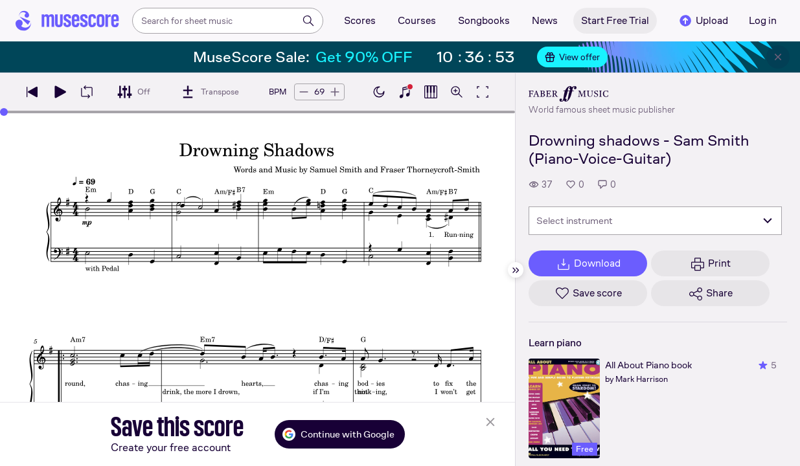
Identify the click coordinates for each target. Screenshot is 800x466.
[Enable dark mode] (379, 92)
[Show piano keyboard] (405, 92)
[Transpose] (209, 92)
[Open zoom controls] (457, 92)
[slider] (4, 112)
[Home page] (67, 20)
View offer (572, 57)
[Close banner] (778, 57)
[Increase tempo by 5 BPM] (335, 92)
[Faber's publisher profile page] (602, 94)
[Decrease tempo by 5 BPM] (304, 92)
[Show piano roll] (431, 92)
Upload (703, 20)
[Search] (308, 20)
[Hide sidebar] (515, 270)
